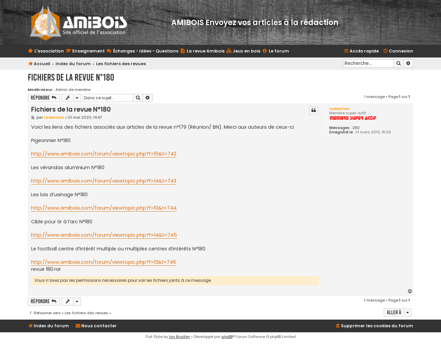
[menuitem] (243, 51)
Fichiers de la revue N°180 (71, 77)
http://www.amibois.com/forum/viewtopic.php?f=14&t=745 (104, 235)
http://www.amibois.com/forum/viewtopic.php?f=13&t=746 (103, 262)
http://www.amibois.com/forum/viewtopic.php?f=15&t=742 (103, 153)
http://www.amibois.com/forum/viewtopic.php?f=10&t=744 (104, 208)
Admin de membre (73, 89)
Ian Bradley (179, 336)
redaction (339, 108)
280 (356, 128)
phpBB (227, 336)
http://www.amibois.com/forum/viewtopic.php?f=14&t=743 (103, 181)
